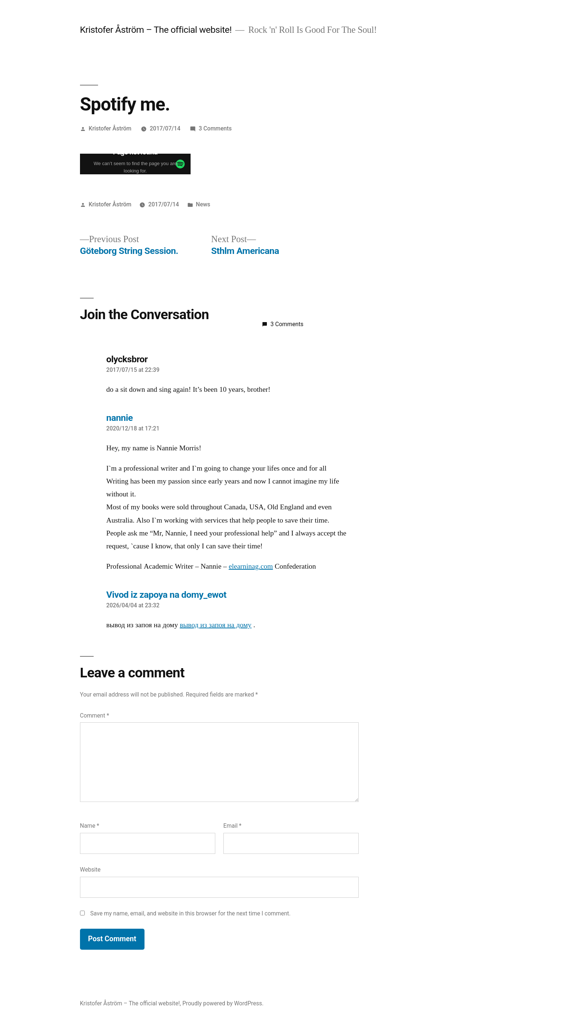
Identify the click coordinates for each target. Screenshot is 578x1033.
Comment (94, 715)
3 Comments (215, 128)
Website (90, 869)
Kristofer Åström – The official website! (155, 29)
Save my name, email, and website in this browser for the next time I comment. (190, 913)
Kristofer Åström (110, 128)
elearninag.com (251, 566)
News (203, 204)
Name (89, 825)
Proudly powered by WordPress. (223, 1003)
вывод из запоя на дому (215, 625)
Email (232, 825)
